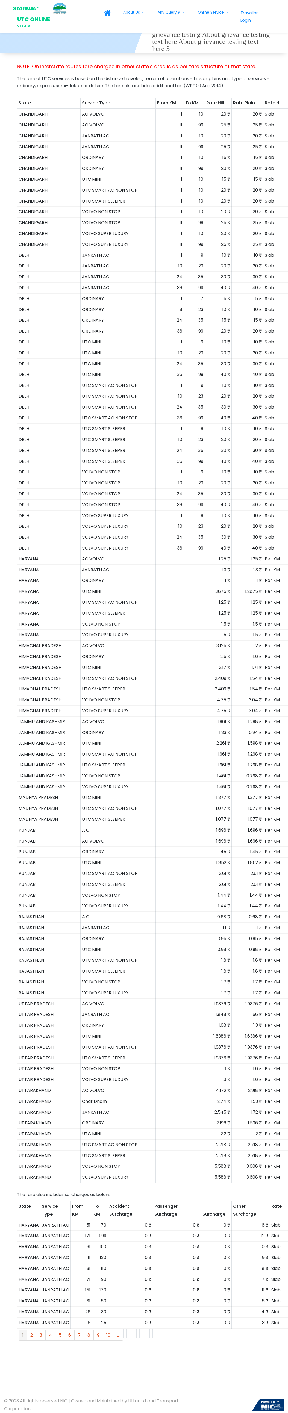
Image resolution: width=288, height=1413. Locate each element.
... (118, 1335)
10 (108, 1335)
